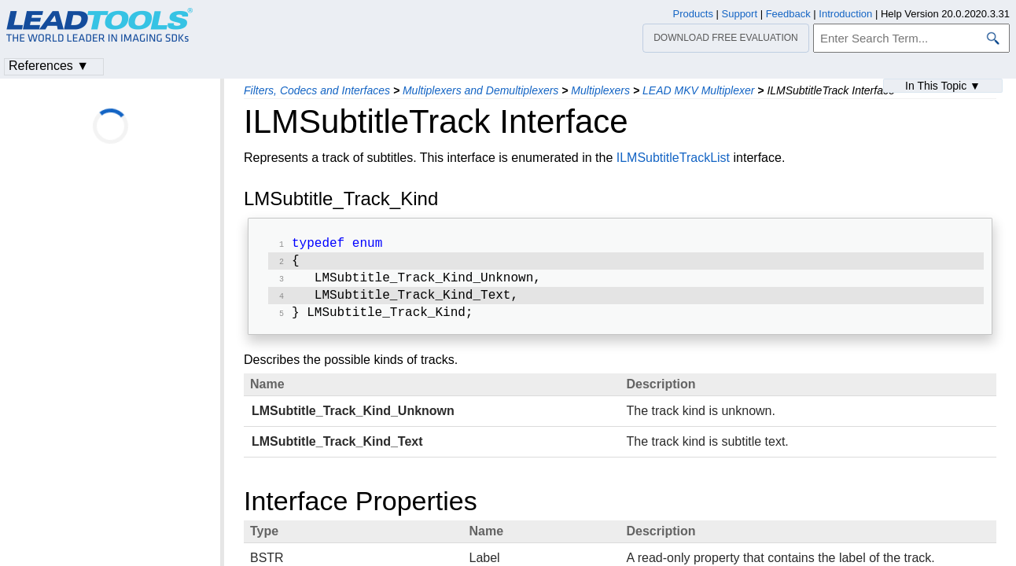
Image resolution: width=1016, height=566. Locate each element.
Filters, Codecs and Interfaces (317, 90)
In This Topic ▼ (943, 85)
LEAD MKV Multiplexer (698, 90)
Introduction (845, 14)
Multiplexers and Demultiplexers (480, 90)
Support (740, 14)
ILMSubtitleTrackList (673, 157)
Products (693, 14)
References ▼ (49, 65)
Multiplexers (600, 90)
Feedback (788, 14)
